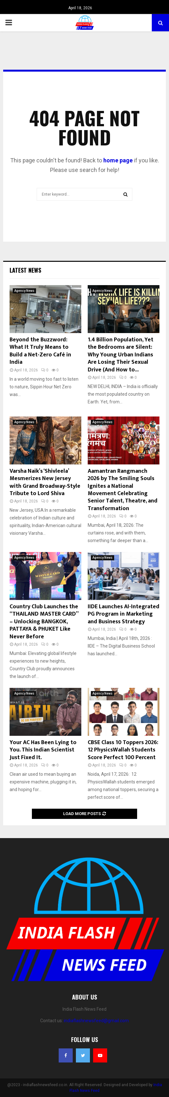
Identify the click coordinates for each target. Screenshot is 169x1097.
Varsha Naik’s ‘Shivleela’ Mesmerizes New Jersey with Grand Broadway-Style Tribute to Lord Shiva (45, 482)
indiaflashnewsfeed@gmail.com (96, 1020)
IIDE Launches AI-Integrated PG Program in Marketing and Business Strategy (123, 614)
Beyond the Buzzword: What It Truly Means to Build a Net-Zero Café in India (40, 351)
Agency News (24, 290)
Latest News (25, 270)
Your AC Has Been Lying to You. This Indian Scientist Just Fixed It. (43, 750)
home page (118, 160)
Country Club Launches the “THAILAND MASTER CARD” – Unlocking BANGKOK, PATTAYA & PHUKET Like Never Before (44, 622)
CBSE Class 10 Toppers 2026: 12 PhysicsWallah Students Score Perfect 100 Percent (123, 750)
